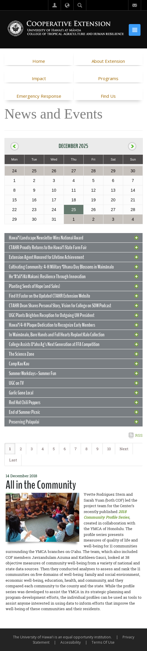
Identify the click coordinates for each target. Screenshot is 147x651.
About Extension (108, 61)
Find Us (108, 96)
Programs (108, 78)
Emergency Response (38, 96)
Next (124, 448)
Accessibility (70, 642)
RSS (139, 435)
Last (13, 460)
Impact (39, 78)
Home (38, 61)
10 (109, 448)
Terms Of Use (103, 642)
